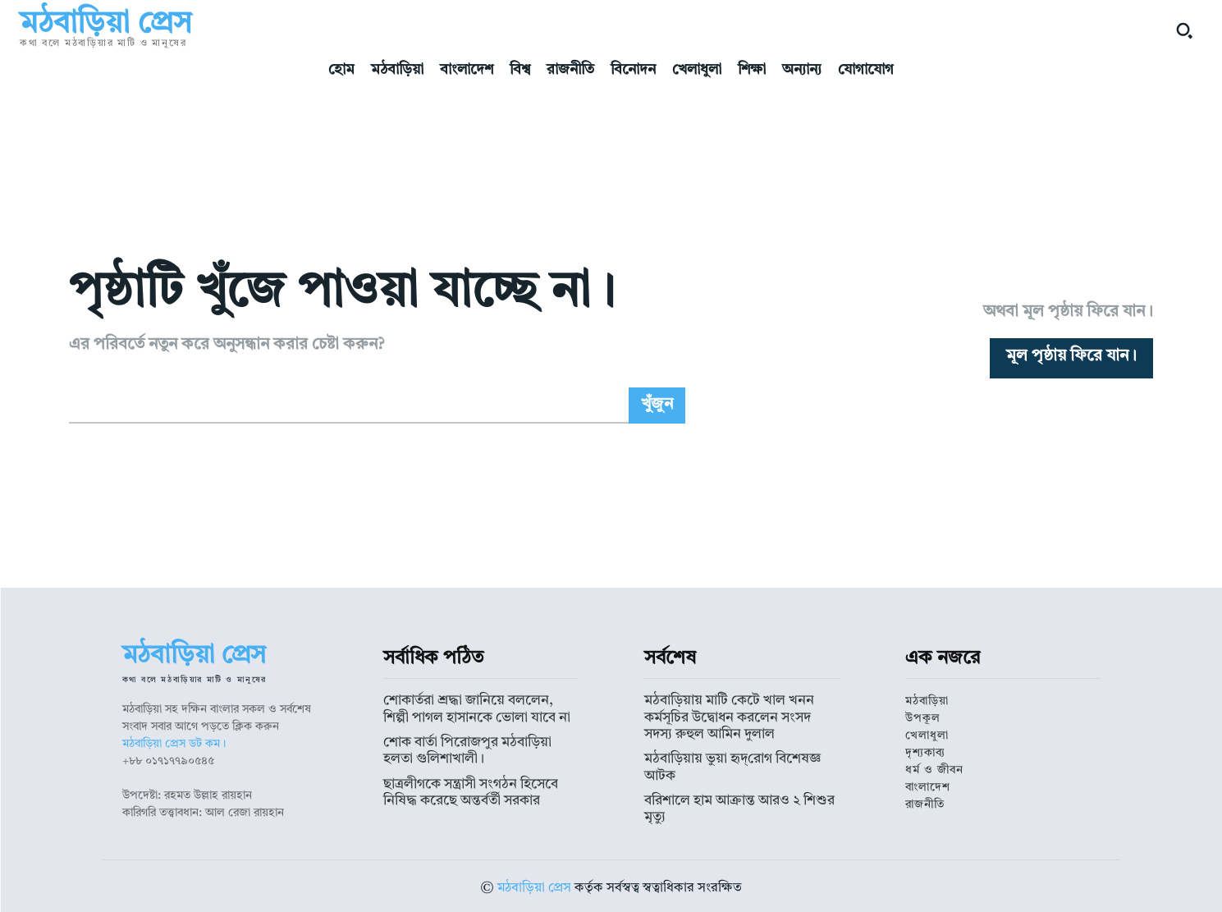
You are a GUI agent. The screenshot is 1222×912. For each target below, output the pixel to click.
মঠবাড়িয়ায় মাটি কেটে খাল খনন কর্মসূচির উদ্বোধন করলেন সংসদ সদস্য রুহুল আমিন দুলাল (735, 715)
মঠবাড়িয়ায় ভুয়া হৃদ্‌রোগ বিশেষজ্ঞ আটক (730, 752)
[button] (1184, 30)
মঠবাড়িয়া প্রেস (534, 884)
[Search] (657, 405)
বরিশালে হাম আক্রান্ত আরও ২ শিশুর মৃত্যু (733, 776)
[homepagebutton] (1071, 358)
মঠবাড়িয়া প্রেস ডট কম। (174, 744)
